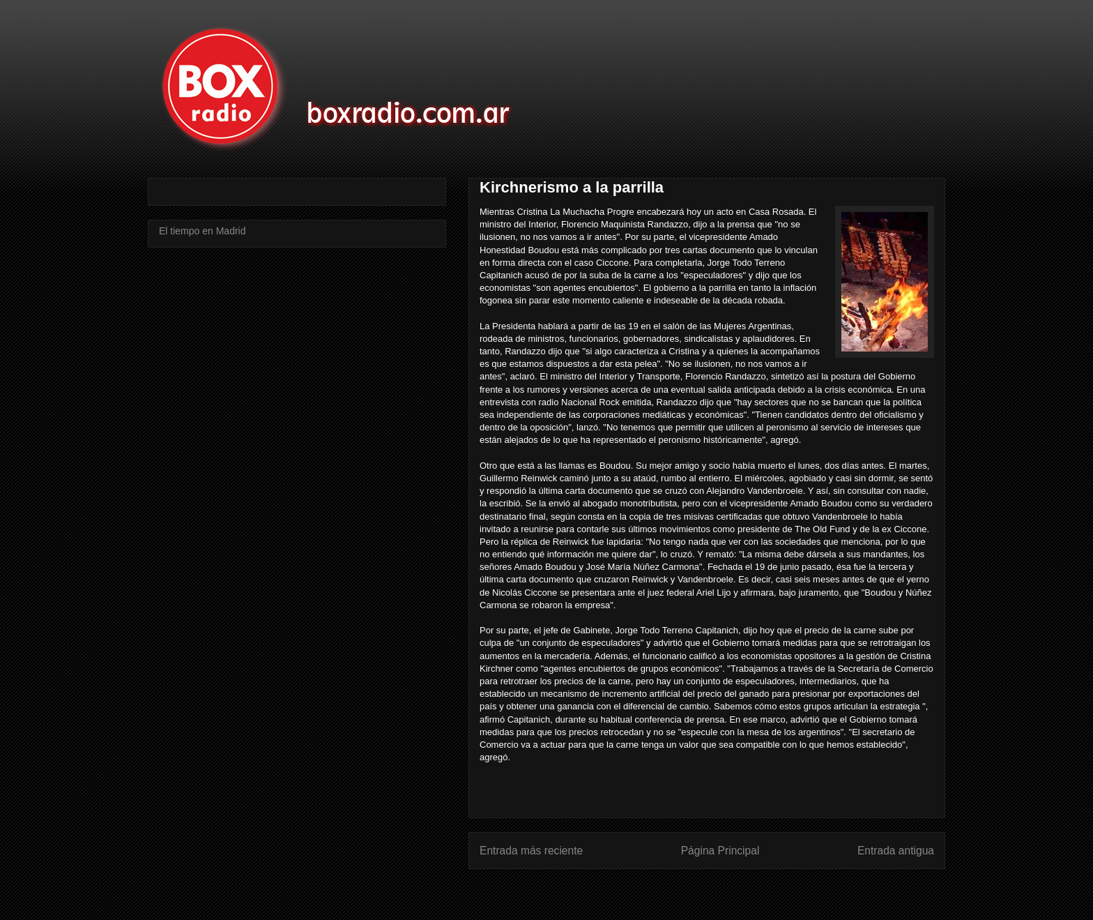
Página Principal (720, 851)
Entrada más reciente (531, 851)
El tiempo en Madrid (202, 230)
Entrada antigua (895, 851)
